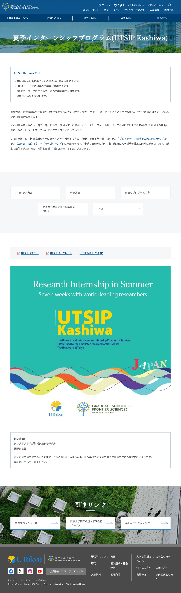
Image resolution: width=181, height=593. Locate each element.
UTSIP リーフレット (61, 253)
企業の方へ (126, 18)
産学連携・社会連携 (134, 10)
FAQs (100, 209)
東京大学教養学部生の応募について (59, 209)
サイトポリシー (15, 580)
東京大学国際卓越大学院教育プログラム (86, 523)
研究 (116, 10)
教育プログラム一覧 (26, 523)
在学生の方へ (54, 18)
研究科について (91, 10)
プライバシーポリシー (35, 580)
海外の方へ (163, 18)
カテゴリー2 (51, 143)
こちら (25, 462)
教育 (106, 10)
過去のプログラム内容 (137, 192)
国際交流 (169, 10)
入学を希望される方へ (18, 18)
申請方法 (75, 192)
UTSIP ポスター (30, 253)
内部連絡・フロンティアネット (66, 571)
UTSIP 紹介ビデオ (90, 253)
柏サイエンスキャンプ (137, 523)
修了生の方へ (90, 18)
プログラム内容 (23, 192)
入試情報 (154, 10)
